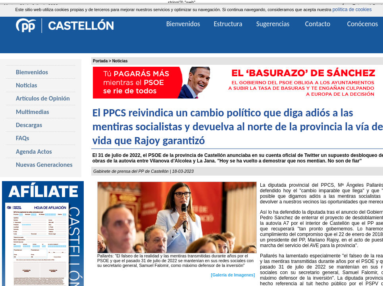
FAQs (22, 138)
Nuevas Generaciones (44, 164)
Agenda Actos (34, 151)
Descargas (29, 125)
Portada (100, 61)
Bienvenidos (32, 72)
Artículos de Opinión (43, 98)
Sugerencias (273, 23)
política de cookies (352, 9)
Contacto (317, 23)
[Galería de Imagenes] (233, 274)
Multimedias (32, 112)
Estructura (228, 23)
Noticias (120, 61)
